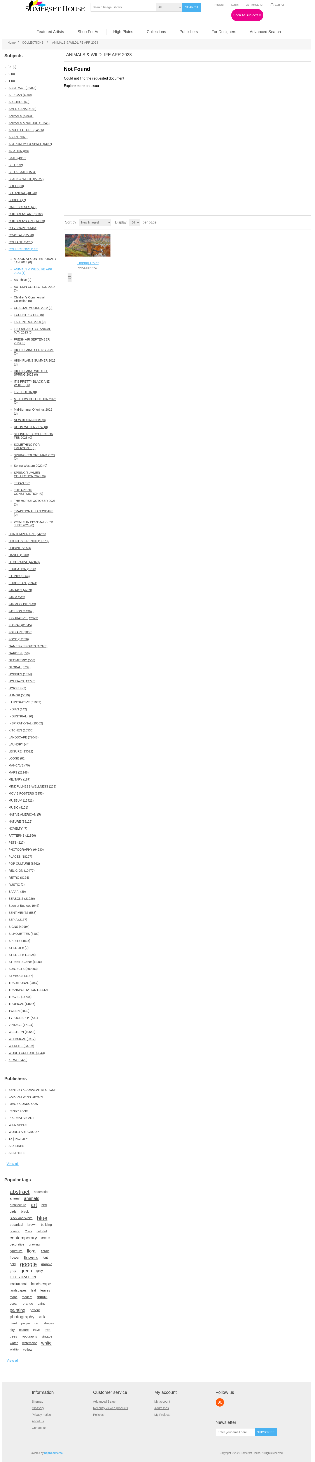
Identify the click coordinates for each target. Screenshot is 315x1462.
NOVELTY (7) (18, 828)
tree (48, 1330)
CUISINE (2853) (20, 548)
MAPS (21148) (19, 772)
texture (24, 1330)
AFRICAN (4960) (20, 95)
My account (162, 1401)
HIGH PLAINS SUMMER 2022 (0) (34, 362)
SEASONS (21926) (22, 898)
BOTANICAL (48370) (23, 193)
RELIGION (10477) (22, 870)
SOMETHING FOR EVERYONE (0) (27, 446)
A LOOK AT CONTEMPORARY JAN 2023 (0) (35, 260)
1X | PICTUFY (18, 1139)
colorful (42, 1231)
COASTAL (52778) (21, 235)
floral (32, 1251)
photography (22, 1316)
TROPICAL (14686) (22, 1004)
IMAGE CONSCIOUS (23, 1103)
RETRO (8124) (19, 877)
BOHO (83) (16, 186)
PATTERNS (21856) (22, 835)
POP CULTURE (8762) (24, 863)
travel (36, 1329)
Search (191, 7)
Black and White (21, 1218)
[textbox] (123, 7)
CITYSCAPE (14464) (23, 228)
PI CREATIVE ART (21, 1118)
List (307, 222)
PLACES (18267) (20, 856)
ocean (14, 1303)
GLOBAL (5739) (19, 667)
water (14, 1343)
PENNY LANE (18, 1110)
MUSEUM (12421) (21, 800)
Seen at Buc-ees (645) (24, 905)
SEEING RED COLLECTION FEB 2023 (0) (33, 435)
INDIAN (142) (18, 709)
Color (28, 1231)
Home (11, 42)
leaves (45, 1290)
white (46, 1343)
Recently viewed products (110, 1408)
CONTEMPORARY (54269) (27, 534)
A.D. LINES (16, 1146)
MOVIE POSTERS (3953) (26, 793)
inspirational (18, 1284)
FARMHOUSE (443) (22, 604)
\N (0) (12, 67)
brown (32, 1224)
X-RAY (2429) (18, 1060)
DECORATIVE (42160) (24, 562)
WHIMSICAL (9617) (22, 1039)
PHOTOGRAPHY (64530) (26, 849)
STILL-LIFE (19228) (22, 954)
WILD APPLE (18, 1125)
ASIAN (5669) (18, 137)
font (45, 1257)
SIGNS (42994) (19, 926)
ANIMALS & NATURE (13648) (29, 123)
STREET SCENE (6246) (25, 961)
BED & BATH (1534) (22, 172)
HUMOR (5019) (19, 695)
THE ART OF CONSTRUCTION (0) (28, 491)
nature (42, 1297)
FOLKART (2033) (20, 632)
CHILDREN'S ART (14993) (27, 221)
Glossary (38, 1408)
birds (13, 1211)
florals (45, 1251)
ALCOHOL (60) (19, 102)
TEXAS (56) (22, 483)
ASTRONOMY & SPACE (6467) (30, 144)
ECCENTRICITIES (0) (29, 315)
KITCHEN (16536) (21, 730)
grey (39, 1270)
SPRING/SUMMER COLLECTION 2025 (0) (30, 474)
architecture (18, 1205)
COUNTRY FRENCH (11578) (29, 541)
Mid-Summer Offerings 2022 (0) (33, 411)
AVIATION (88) (19, 151)
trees (13, 1336)
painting (17, 1310)
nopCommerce (53, 1453)
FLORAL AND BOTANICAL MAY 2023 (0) (32, 330)
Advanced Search (105, 1401)
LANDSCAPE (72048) (23, 737)
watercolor (29, 1343)
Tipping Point (88, 263)
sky (12, 1330)
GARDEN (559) (19, 653)
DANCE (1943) (19, 555)
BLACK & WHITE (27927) (26, 179)
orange (28, 1303)
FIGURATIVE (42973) (23, 618)
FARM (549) (17, 597)
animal (14, 1198)
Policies (98, 1414)
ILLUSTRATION (23, 1277)
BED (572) (16, 165)
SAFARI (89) (17, 891)
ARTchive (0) (22, 280)
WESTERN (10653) (22, 1032)
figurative (16, 1251)
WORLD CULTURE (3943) (27, 1053)
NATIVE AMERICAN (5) (25, 814)
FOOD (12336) (19, 639)
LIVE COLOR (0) (25, 392)
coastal (15, 1231)
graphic (46, 1264)
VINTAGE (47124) (21, 1025)
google (28, 1264)
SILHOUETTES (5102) (24, 933)
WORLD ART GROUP (24, 1132)
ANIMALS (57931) (21, 116)
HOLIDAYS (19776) (22, 681)
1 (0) (12, 81)
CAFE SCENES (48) (23, 207)
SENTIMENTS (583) (22, 912)
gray (13, 1270)
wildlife (14, 1349)
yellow (27, 1349)
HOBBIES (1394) (20, 674)
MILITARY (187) (19, 779)
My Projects (162, 1414)
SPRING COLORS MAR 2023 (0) (34, 456)
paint (41, 1303)
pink (42, 1316)
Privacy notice (41, 1414)
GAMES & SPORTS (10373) (28, 646)
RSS (220, 1402)
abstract (20, 1192)
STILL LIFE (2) (18, 947)
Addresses (161, 1408)
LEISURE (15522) (21, 751)
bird (44, 1205)
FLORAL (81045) (20, 625)
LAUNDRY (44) (19, 744)
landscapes (18, 1290)
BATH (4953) (17, 158)
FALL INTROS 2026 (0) (30, 322)
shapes (49, 1323)
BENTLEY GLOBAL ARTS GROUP (32, 1089)
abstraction (41, 1192)
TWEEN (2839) (19, 1011)
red (37, 1323)
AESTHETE (17, 1153)
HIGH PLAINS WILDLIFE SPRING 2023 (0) (31, 372)
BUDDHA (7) (17, 200)
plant (13, 1323)
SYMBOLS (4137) (21, 976)
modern (27, 1297)
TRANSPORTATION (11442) (28, 990)
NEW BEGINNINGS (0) (30, 420)
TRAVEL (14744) (20, 997)
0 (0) (12, 74)
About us (38, 1421)
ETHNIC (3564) (19, 576)
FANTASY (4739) (20, 590)
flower (14, 1257)
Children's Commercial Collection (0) (29, 299)
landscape (41, 1283)
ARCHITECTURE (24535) (26, 130)
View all (13, 1164)
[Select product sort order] (95, 222)
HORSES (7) (17, 688)
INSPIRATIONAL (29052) (26, 723)
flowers (31, 1257)
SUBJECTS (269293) (23, 969)
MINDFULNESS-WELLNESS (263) (32, 786)
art (34, 1205)
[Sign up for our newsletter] (235, 1432)
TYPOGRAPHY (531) (23, 1018)
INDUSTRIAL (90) (21, 716)
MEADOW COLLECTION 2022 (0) (35, 400)
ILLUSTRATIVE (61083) (25, 702)
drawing (34, 1244)
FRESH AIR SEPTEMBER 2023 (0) (32, 341)
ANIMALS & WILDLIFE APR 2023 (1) (33, 271)
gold (13, 1264)
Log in (235, 4)
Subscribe (266, 1432)
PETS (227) (16, 842)
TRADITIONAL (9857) (23, 983)
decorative (17, 1244)
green (26, 1270)
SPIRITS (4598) (19, 940)
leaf (33, 1290)
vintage (47, 1336)
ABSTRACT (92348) (22, 88)
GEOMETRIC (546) (22, 660)
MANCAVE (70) (19, 765)
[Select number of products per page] (134, 222)
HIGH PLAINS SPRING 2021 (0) (33, 351)
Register (219, 4)
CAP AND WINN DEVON (26, 1096)
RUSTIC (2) (16, 884)
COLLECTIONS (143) (23, 249)
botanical (16, 1224)
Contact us (39, 1428)
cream (45, 1238)
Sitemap (37, 1401)
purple (25, 1323)
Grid (299, 222)
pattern (35, 1310)
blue (42, 1218)
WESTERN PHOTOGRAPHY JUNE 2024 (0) (34, 523)
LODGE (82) (17, 758)
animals (31, 1198)
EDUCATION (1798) (22, 569)
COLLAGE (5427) (21, 242)
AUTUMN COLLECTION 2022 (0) (34, 288)
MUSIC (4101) (18, 807)
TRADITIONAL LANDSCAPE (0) (33, 512)
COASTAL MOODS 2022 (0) (33, 308)
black (25, 1211)
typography (29, 1336)
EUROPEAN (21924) (23, 583)
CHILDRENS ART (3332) (26, 214)
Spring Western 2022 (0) (30, 465)
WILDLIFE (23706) (21, 1046)
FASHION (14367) (21, 611)
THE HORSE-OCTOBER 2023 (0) (34, 502)
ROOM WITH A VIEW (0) (31, 427)
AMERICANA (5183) (22, 109)
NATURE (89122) (20, 821)
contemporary (23, 1237)
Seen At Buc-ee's (247, 15)
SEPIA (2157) (18, 919)
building (46, 1224)
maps (13, 1297)
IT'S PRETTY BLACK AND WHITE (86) (32, 383)
